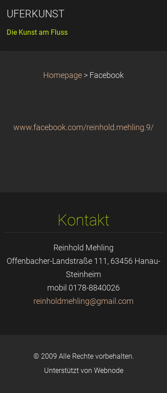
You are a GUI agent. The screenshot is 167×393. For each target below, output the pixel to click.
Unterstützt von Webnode (83, 370)
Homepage (62, 75)
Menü (142, 20)
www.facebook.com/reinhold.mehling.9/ (83, 127)
